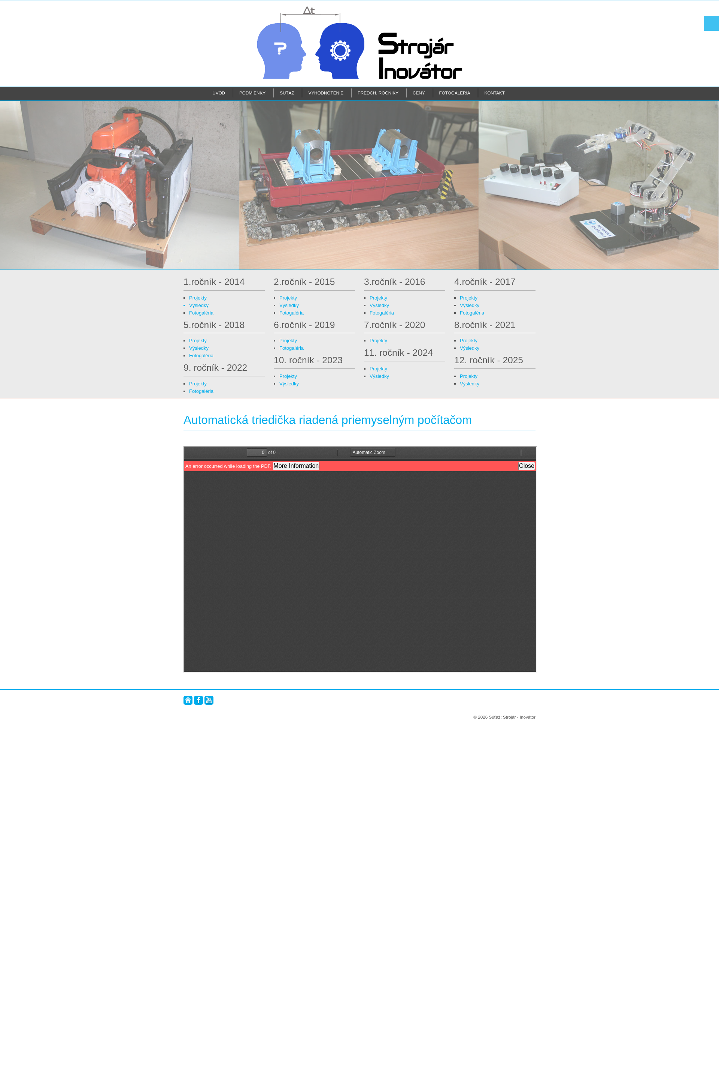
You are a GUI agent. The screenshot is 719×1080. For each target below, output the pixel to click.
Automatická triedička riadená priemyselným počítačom (327, 420)
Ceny (419, 92)
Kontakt (494, 92)
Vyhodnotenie (325, 92)
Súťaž (287, 92)
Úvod (218, 92)
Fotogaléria (454, 92)
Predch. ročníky (378, 92)
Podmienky (252, 92)
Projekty (198, 298)
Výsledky (199, 305)
